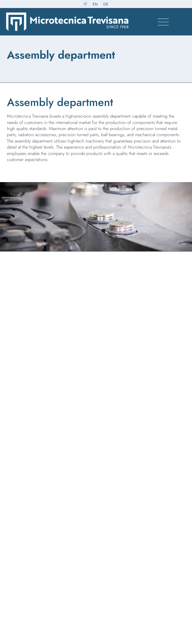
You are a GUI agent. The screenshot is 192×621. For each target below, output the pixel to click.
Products (14, 416)
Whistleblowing (18, 466)
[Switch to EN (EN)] (95, 4)
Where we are (16, 431)
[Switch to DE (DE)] (105, 4)
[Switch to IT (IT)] (85, 4)
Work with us (15, 438)
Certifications (15, 423)
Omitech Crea (103, 603)
